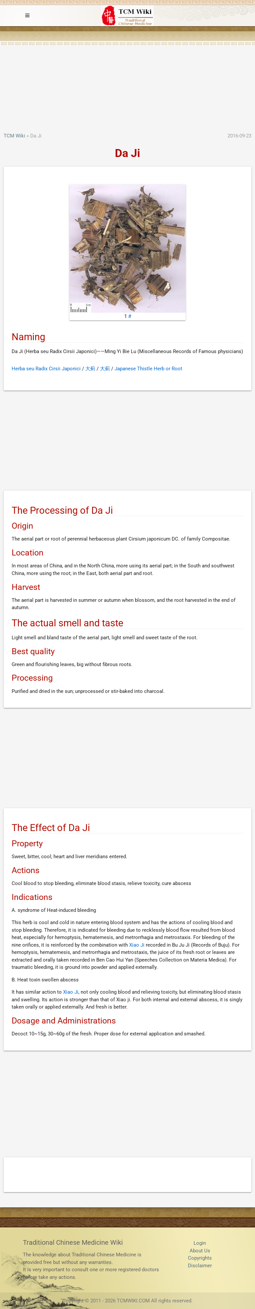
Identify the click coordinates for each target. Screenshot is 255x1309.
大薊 (105, 369)
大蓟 (90, 369)
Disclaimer (200, 1266)
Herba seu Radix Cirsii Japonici (46, 369)
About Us (200, 1251)
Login (200, 1243)
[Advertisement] (127, 82)
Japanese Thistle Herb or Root (148, 369)
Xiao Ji (136, 945)
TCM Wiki (14, 136)
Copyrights (200, 1258)
